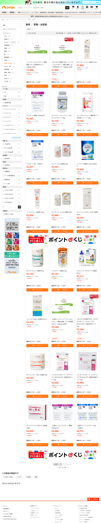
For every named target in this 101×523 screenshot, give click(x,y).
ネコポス (19, 477)
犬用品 (4, 12)
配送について (34, 515)
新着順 (78, 33)
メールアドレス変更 (84, 513)
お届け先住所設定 (83, 515)
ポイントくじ (58, 522)
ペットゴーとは (35, 508)
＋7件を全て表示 (16, 137)
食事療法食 (43, 12)
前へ (56, 464)
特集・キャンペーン (23, 12)
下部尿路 (28, 477)
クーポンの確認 (59, 519)
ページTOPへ (93, 499)
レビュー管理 (58, 515)
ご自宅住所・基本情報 (85, 510)
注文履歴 (57, 510)
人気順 (74, 33)
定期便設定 (58, 513)
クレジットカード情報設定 (86, 517)
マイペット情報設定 (84, 519)
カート (56, 508)
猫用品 (12, 12)
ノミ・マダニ (35, 12)
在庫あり (30, 29)
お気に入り (58, 517)
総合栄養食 (51, 12)
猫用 (4, 25)
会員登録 (6, 508)
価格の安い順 (84, 33)
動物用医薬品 (59, 12)
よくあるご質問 (97, 12)
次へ (68, 464)
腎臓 (36, 477)
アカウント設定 (82, 506)
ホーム (5, 506)
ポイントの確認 (83, 522)
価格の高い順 (92, 33)
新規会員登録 (82, 12)
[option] (50, 2)
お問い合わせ (7, 516)
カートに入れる (37, 86)
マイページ (57, 506)
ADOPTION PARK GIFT (71, 12)
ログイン (89, 12)
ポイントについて (35, 517)
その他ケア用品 (8, 477)
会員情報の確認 (83, 508)
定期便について (35, 513)
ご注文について (35, 510)
